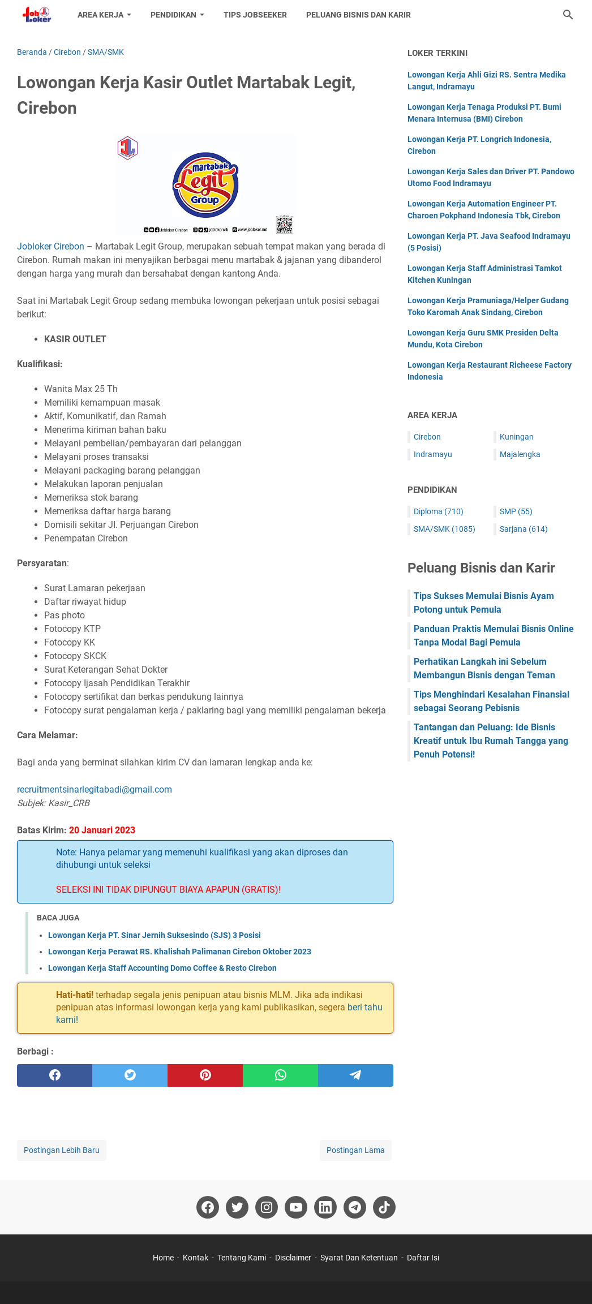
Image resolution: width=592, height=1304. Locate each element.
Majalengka (520, 454)
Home (163, 1257)
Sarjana (524, 528)
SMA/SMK (444, 528)
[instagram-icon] (266, 1207)
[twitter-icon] (237, 1207)
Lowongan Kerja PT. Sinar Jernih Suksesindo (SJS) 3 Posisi (154, 935)
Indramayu (433, 454)
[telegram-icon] (355, 1207)
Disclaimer (293, 1257)
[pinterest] (205, 1075)
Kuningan (517, 436)
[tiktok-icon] (384, 1207)
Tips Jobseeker (255, 14)
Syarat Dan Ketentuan (359, 1257)
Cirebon (427, 436)
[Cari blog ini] (568, 14)
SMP (516, 511)
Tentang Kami (241, 1257)
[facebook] (54, 1075)
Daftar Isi (423, 1257)
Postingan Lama (356, 1150)
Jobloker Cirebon (50, 246)
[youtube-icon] (296, 1207)
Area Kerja (100, 14)
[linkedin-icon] (325, 1207)
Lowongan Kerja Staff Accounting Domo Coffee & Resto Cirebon (162, 967)
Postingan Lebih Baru (62, 1150)
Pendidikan (173, 14)
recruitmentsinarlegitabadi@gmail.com (94, 789)
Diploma (439, 511)
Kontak (195, 1257)
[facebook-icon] (207, 1207)
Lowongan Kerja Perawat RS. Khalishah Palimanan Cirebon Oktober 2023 (179, 951)
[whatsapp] (280, 1075)
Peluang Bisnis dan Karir (358, 14)
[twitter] (130, 1075)
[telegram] (355, 1075)
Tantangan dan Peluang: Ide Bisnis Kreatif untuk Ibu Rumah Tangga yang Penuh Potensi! (491, 741)
